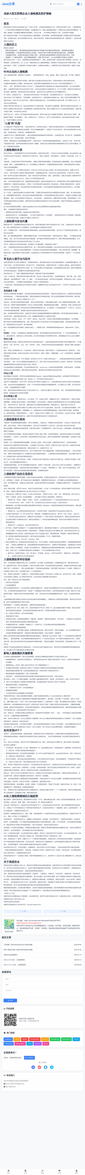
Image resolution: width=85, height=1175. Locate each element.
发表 (10, 1000)
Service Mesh (20, 1043)
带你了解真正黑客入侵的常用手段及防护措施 (18, 950)
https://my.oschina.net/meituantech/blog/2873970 (42, 921)
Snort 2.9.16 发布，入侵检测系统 (14, 960)
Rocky (46, 1043)
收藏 (23, 18)
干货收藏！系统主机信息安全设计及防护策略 (18, 944)
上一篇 (22, 911)
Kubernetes (8, 1043)
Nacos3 (45, 1039)
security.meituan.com (34, 904)
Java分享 (8, 4)
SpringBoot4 (55, 1039)
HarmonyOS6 (35, 1039)
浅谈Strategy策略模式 (11, 955)
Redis (29, 1043)
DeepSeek (8, 1039)
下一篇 (62, 911)
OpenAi (24, 1039)
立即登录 (29, 1057)
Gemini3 (37, 1043)
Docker (76, 1039)
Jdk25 (17, 1039)
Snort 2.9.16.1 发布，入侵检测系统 (15, 965)
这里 (18, 902)
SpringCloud (66, 1039)
